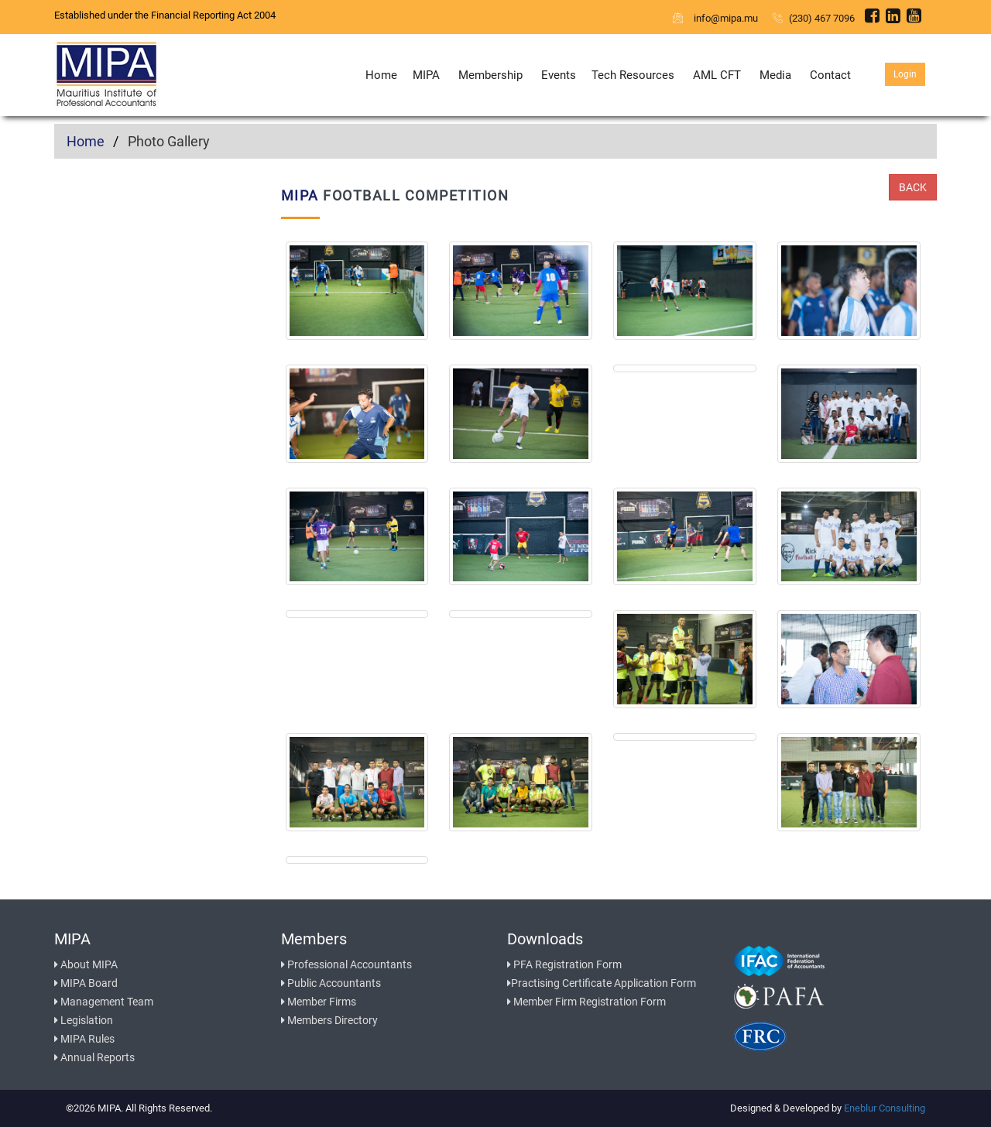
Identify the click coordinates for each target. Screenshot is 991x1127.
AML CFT (717, 75)
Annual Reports (94, 1057)
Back (913, 187)
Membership (490, 75)
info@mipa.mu (716, 18)
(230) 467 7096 (814, 18)
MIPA (426, 75)
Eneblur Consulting (884, 1108)
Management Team (103, 1001)
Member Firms (318, 1001)
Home (381, 75)
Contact (830, 75)
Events (558, 75)
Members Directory (329, 1020)
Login (905, 74)
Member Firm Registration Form (586, 1001)
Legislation (83, 1020)
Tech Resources (633, 75)
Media (775, 75)
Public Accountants (331, 983)
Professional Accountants (346, 964)
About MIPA (86, 964)
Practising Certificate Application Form (601, 983)
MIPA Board (86, 983)
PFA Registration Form (564, 964)
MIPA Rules (84, 1039)
